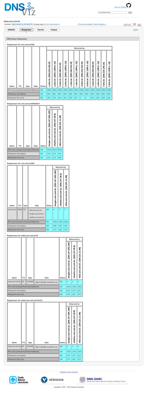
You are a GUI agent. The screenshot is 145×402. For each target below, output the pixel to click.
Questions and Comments (69, 372)
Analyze (53, 30)
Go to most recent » (52, 24)
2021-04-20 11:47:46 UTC (22, 24)
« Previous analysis (85, 24)
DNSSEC (11, 30)
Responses (26, 30)
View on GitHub (122, 7)
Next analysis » (100, 24)
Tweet (135, 30)
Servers (41, 30)
